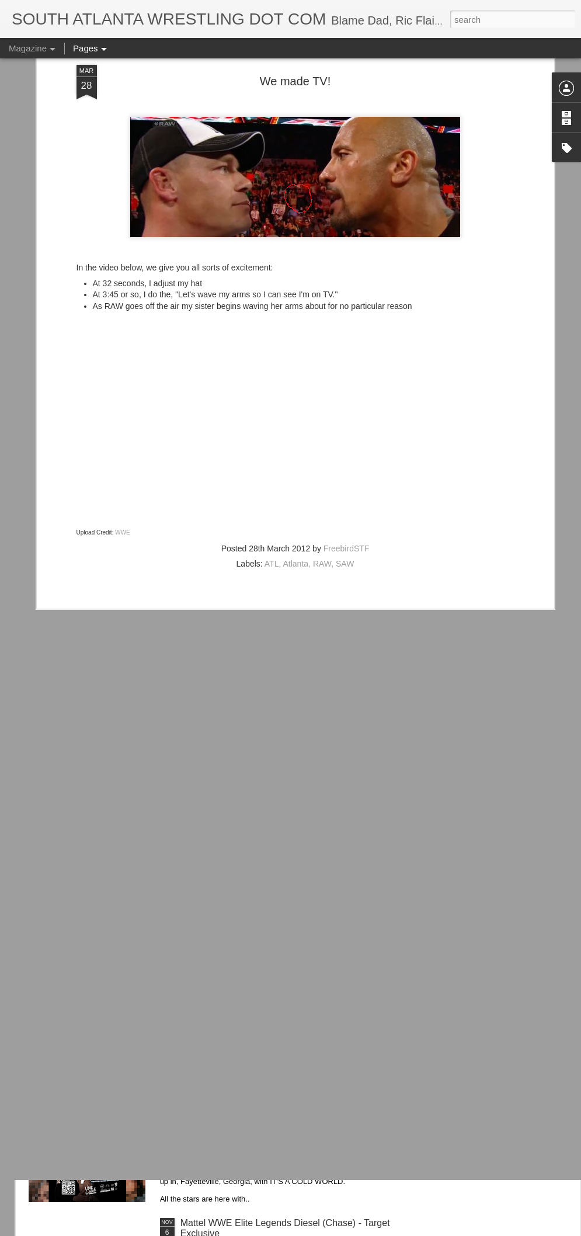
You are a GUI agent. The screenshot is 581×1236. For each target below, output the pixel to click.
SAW (345, 455)
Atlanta (296, 455)
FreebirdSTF (346, 440)
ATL (272, 455)
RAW (322, 455)
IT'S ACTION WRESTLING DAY (247, 1090)
